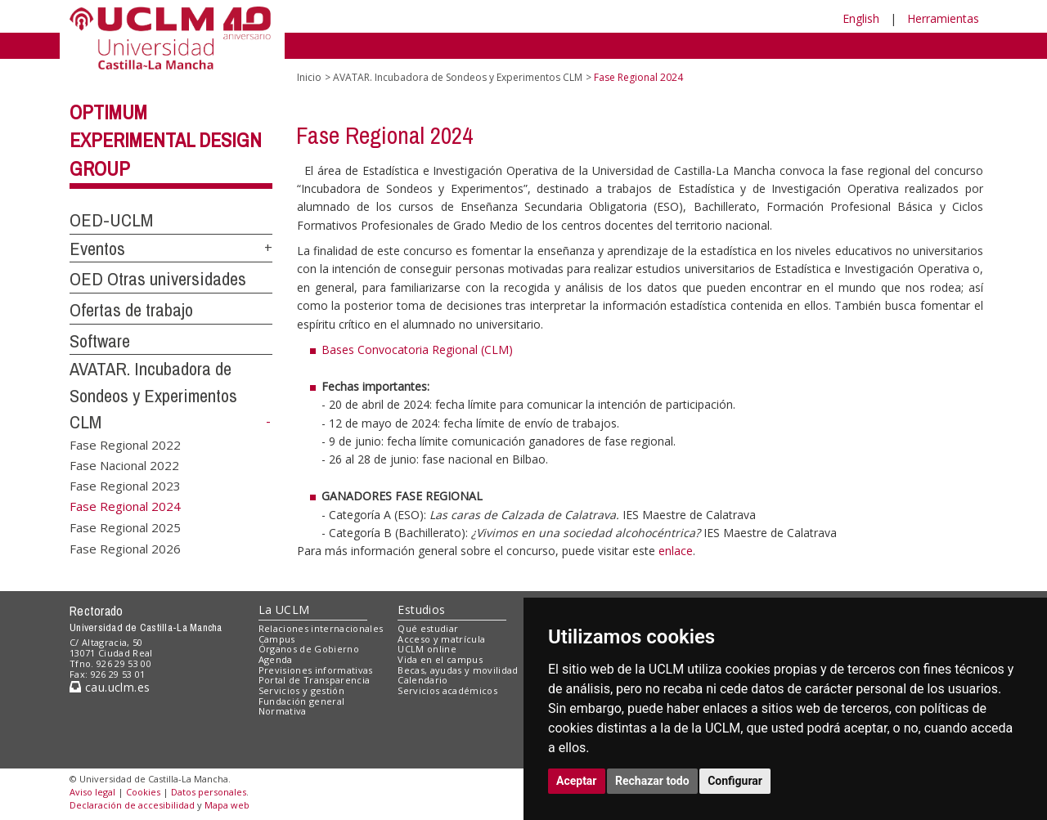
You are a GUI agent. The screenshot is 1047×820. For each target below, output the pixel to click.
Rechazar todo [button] (652, 780)
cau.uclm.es (110, 687)
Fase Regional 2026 (125, 548)
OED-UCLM (111, 220)
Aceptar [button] (576, 780)
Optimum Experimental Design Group (166, 140)
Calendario (422, 680)
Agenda (275, 659)
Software (100, 341)
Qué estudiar (428, 628)
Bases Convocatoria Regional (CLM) (417, 349)
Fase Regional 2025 (125, 527)
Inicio (309, 77)
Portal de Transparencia (314, 680)
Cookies (143, 792)
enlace (675, 550)
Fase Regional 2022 (125, 444)
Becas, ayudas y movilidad (458, 670)
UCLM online (427, 649)
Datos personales (208, 792)
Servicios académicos (447, 690)
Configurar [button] (735, 780)
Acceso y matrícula (441, 639)
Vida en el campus (440, 659)
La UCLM (284, 609)
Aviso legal (92, 792)
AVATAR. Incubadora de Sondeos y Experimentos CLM (153, 395)
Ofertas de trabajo (131, 310)
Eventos (97, 248)
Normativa (282, 711)
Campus (276, 639)
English (861, 18)
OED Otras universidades (158, 279)
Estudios (421, 609)
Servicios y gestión (301, 690)
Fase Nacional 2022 (124, 464)
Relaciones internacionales (321, 628)
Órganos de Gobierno (308, 649)
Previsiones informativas (315, 670)
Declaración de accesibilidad (132, 805)
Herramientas (943, 18)
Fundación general (301, 701)
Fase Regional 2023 (125, 485)
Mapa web (226, 805)
